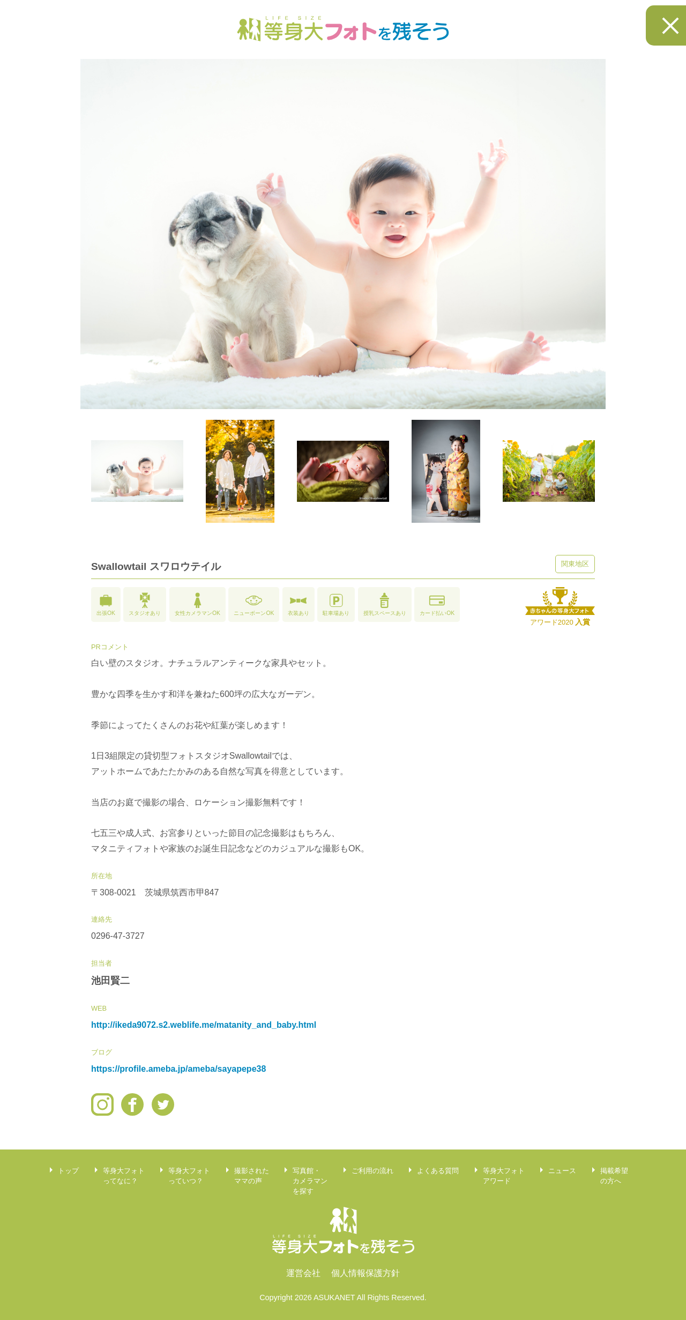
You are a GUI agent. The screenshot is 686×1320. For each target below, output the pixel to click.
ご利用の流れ (372, 1171)
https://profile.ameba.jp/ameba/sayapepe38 (178, 1068)
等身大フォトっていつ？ (189, 1176)
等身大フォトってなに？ (124, 1176)
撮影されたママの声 (251, 1176)
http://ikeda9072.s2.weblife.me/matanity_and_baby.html (203, 1024)
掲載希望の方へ (614, 1176)
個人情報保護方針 (365, 1273)
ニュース (562, 1171)
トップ (68, 1171)
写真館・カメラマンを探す (310, 1181)
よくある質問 (438, 1171)
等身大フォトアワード (504, 1176)
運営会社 (303, 1273)
